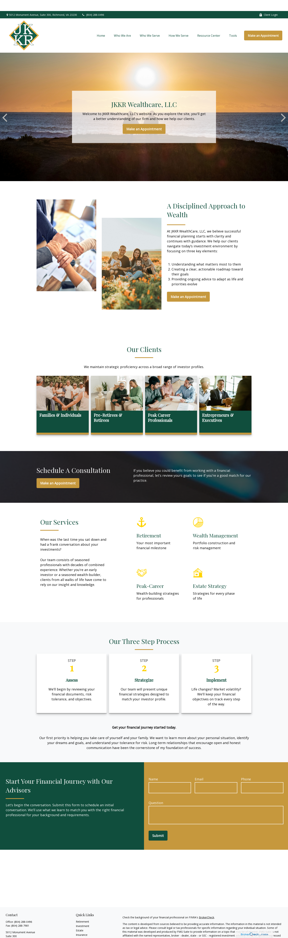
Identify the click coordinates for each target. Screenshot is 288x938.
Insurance (81, 924)
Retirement (82, 910)
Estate (79, 919)
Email (199, 768)
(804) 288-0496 (93, 4)
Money (80, 932)
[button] (101, 24)
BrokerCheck (206, 906)
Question (156, 792)
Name (153, 768)
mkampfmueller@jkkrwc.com (23, 935)
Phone (246, 768)
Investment (82, 915)
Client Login (268, 4)
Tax (78, 928)
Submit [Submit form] (158, 824)
